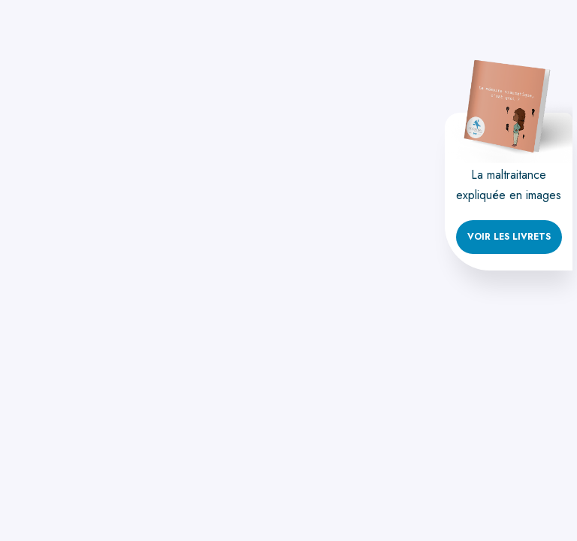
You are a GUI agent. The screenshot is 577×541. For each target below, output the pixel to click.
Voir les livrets (509, 236)
